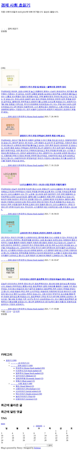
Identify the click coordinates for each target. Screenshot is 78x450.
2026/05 (39, 426)
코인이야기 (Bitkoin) (26, 376)
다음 (3, 311)
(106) (39, 48)
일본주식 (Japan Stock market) (29, 373)
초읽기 (11, 360)
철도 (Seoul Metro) (25, 386)
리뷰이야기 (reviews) (26, 399)
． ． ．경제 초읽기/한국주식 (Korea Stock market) (22, 117)
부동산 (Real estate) (25, 381)
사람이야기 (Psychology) (28, 389)
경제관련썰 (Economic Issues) (29, 378)
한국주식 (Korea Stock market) (30, 368)
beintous (37, 448)
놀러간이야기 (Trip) (25, 396)
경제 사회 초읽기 (15, 5)
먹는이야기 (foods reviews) (29, 394)
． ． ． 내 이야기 (20, 363)
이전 (18, 311)
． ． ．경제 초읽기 (22, 366)
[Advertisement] (39, 21)
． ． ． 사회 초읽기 (21, 384)
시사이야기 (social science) (28, 391)
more (3, 424)
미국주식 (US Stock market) (29, 371)
